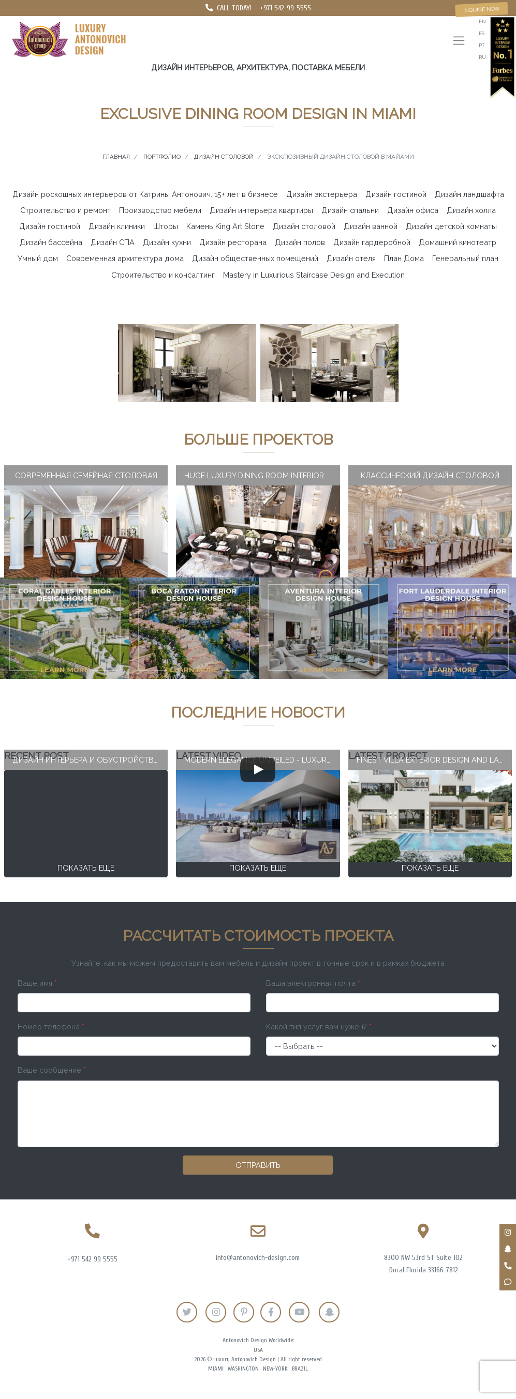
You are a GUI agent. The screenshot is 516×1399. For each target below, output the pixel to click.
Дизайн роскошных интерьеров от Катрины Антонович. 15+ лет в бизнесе (145, 194)
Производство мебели (160, 210)
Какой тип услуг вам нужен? (319, 1026)
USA (258, 1350)
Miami (216, 1368)
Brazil (300, 1368)
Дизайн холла (471, 210)
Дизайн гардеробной (371, 242)
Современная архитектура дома (125, 258)
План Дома (404, 258)
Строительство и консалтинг (163, 274)
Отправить (258, 1165)
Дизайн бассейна (51, 242)
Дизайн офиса (412, 210)
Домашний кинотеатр (457, 242)
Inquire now (481, 9)
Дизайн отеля (351, 258)
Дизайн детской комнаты (451, 226)
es (481, 33)
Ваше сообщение (52, 1070)
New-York (275, 1368)
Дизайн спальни (350, 210)
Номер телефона (51, 1026)
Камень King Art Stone (225, 226)
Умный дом (38, 258)
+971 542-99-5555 (285, 8)
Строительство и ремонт (65, 210)
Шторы (165, 226)
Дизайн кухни (167, 242)
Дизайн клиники (117, 226)
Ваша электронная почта (313, 983)
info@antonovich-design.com (258, 1257)
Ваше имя (37, 983)
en (482, 21)
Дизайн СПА (113, 242)
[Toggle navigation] (459, 42)
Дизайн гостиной (395, 194)
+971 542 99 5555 (92, 1259)
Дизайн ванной (370, 226)
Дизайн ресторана (233, 242)
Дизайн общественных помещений (255, 258)
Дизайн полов (300, 242)
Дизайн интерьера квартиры (261, 210)
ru (482, 57)
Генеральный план (465, 258)
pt (481, 45)
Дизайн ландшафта (469, 194)
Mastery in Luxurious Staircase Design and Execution (314, 274)
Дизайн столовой (304, 226)
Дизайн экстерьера (321, 194)
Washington (243, 1368)
